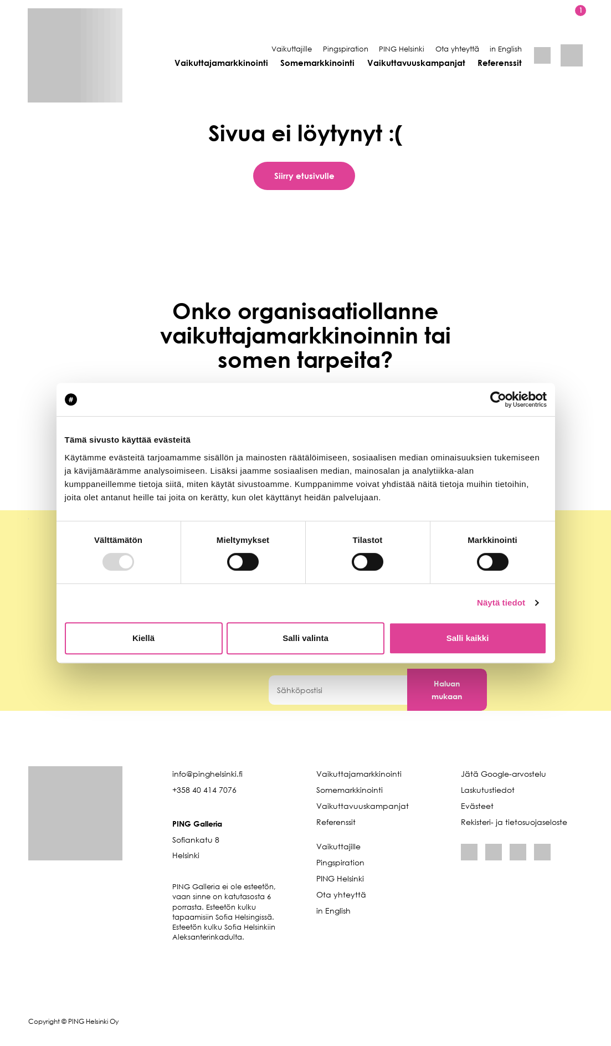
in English (506, 48)
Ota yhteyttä (457, 48)
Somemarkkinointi (317, 63)
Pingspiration (345, 48)
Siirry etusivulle (304, 176)
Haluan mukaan (447, 690)
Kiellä (143, 638)
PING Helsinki (401, 48)
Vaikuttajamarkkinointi (221, 63)
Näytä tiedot (501, 602)
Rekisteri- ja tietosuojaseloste (514, 822)
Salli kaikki (467, 638)
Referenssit (499, 63)
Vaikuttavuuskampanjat (416, 63)
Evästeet (477, 806)
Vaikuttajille (291, 48)
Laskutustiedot (488, 789)
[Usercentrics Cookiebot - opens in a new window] (498, 399)
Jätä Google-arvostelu (503, 773)
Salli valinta (305, 638)
